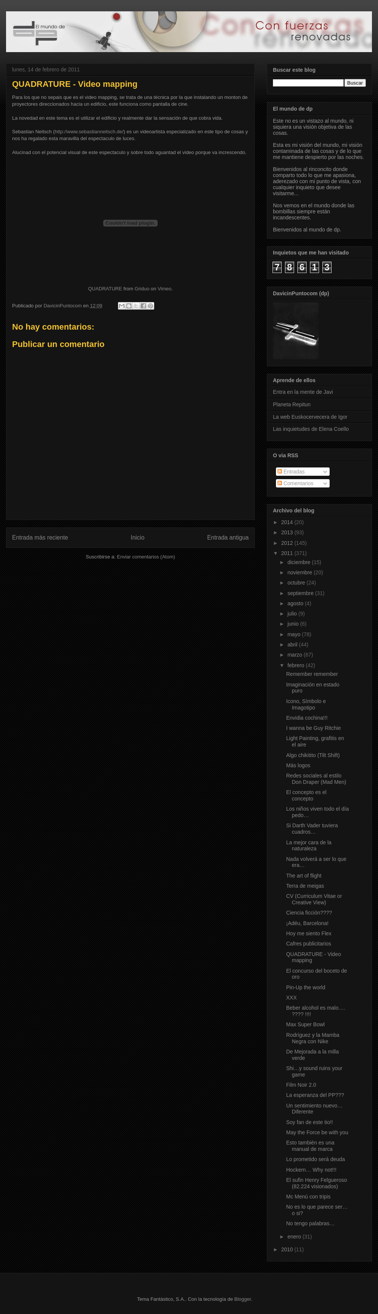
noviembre (300, 572)
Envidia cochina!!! (307, 718)
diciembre (299, 562)
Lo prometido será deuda (315, 1159)
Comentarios (295, 483)
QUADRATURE (105, 288)
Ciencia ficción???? (309, 913)
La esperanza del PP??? (315, 1095)
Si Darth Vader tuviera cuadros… (312, 828)
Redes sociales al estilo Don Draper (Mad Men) (316, 779)
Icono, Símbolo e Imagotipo (306, 704)
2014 (287, 522)
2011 (287, 553)
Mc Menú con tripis (308, 1197)
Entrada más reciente (40, 537)
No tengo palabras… (310, 1223)
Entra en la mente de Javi (303, 392)
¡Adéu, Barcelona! (307, 923)
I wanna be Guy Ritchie (313, 728)
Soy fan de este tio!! (309, 1122)
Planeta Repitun (292, 404)
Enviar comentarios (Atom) (146, 557)
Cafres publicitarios (308, 944)
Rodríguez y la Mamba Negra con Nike (312, 1038)
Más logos (298, 765)
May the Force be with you (317, 1132)
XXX (291, 998)
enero (294, 1237)
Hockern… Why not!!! (311, 1170)
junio (293, 624)
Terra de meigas (305, 886)
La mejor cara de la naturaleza (309, 845)
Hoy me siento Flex (309, 933)
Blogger (242, 1299)
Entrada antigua (228, 537)
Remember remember (312, 674)
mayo (294, 634)
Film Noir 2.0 (301, 1085)
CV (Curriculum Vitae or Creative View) (314, 899)
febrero (296, 665)
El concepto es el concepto (306, 795)
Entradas (291, 472)
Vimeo (165, 288)
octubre (297, 583)
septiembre (301, 593)
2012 (287, 543)
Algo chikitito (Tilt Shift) (313, 755)
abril (293, 645)
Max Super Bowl (305, 1024)
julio (292, 614)
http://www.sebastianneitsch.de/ (89, 131)
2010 (287, 1249)
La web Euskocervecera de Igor (310, 417)
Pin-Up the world (305, 987)
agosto (296, 603)
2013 (287, 532)
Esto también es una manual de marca (310, 1146)
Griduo (142, 288)
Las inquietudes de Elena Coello (311, 429)
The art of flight (303, 876)
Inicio (137, 537)
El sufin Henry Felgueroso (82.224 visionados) (316, 1183)
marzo (295, 655)
